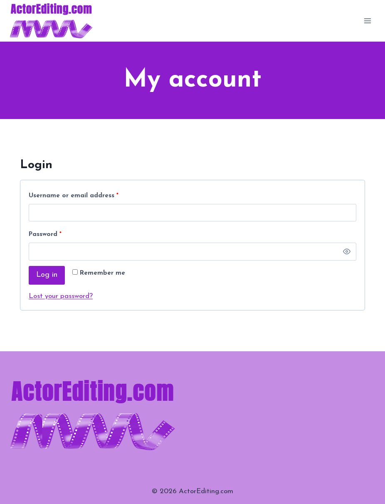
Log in (46, 275)
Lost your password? (61, 296)
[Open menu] (367, 20)
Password (47, 235)
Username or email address (75, 196)
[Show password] (346, 251)
